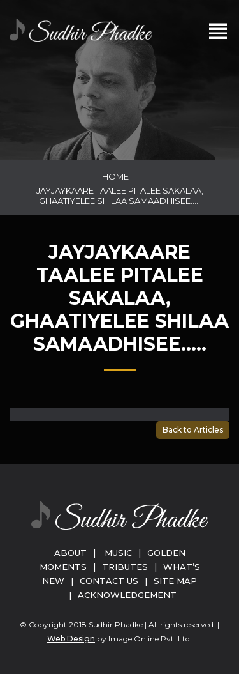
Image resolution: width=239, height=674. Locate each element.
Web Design (71, 638)
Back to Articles (193, 429)
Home (115, 176)
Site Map (175, 581)
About (70, 553)
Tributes (125, 567)
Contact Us (109, 581)
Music (118, 553)
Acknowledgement (127, 595)
